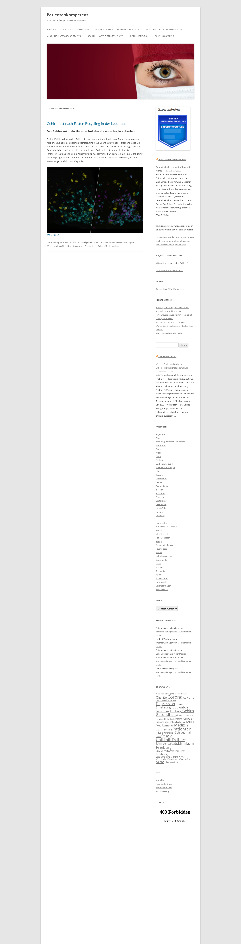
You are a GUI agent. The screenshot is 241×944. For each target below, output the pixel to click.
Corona (159, 475)
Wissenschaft (53, 246)
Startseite (52, 29)
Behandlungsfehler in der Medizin (171, 653)
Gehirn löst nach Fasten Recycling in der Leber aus (86, 123)
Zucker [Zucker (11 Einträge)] (190, 759)
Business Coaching (164, 36)
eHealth (159, 489)
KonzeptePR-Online (167, 356)
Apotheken (161, 445)
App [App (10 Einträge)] (162, 693)
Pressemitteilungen (125, 242)
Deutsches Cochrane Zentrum (172, 159)
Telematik (160, 571)
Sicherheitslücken (164, 556)
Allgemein (88, 242)
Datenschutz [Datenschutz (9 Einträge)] (161, 701)
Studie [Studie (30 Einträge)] (166, 735)
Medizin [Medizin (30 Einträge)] (181, 725)
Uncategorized (162, 582)
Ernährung (161, 493)
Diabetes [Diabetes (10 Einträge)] (179, 704)
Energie (88, 246)
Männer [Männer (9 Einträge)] (159, 730)
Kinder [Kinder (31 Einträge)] (188, 718)
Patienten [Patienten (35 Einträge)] (182, 729)
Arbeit (158, 452)
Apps (158, 449)
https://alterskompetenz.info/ (169, 270)
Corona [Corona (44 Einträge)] (174, 697)
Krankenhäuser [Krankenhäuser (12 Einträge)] (164, 721)
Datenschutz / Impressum (76, 29)
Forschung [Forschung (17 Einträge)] (162, 711)
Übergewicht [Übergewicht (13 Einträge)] (171, 762)
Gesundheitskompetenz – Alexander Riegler (117, 29)
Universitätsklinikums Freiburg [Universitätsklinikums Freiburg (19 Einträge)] (171, 752)
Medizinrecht (162, 534)
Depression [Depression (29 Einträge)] (165, 703)
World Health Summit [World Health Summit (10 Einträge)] (177, 759)
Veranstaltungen (163, 585)
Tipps (158, 574)
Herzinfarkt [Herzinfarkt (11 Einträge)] (161, 719)
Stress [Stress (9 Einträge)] (158, 737)
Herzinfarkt (161, 508)
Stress (158, 563)
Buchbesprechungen (165, 467)
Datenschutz (161, 478)
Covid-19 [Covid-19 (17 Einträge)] (188, 697)
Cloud (158, 471)
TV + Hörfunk (162, 578)
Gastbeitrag (161, 500)
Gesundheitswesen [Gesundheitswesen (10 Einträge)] (184, 715)
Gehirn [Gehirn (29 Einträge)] (188, 710)
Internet (159, 511)
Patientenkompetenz (67, 15)
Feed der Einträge (164, 784)
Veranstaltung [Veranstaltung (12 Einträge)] (163, 756)
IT (157, 519)
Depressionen (162, 486)
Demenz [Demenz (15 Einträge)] (171, 700)
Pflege (159, 541)
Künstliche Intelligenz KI (167, 526)
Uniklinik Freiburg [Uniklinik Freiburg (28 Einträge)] (171, 739)
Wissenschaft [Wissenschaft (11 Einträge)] (162, 759)
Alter (158, 438)
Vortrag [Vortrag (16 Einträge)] (175, 756)
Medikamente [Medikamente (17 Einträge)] (165, 725)
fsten (94, 246)
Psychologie (161, 548)
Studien (159, 567)
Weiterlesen (54, 234)
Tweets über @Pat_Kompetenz (170, 289)
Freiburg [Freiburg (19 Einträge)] (176, 711)
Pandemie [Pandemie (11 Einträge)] (167, 729)
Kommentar (161, 523)
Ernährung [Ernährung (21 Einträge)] (163, 707)
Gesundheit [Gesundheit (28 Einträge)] (166, 714)
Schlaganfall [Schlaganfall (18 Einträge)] (183, 732)
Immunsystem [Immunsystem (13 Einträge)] (174, 718)
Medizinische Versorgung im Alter (64, 36)
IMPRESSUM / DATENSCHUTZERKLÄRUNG (164, 29)
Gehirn (101, 246)
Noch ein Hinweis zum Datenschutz (105, 36)
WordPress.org (162, 791)
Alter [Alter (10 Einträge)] (158, 693)
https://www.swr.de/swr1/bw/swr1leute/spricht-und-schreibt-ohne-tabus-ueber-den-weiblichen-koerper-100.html (175, 241)
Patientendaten (163, 537)
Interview (160, 515)
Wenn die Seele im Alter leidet (169, 333)
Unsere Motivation (138, 36)
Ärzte (158, 456)
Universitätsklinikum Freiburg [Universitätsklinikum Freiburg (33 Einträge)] (175, 745)
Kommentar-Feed (164, 787)
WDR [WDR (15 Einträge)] (183, 756)
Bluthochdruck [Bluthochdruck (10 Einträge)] (181, 693)
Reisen (159, 552)
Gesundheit (110, 242)
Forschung (99, 242)
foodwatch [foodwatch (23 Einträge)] (179, 707)
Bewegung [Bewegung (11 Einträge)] (169, 693)
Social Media (161, 560)
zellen (115, 246)
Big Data (159, 460)
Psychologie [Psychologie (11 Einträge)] (169, 732)
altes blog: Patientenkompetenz (170, 441)
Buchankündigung (164, 463)
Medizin (108, 246)
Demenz (159, 482)
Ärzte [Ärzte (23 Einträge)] (160, 762)
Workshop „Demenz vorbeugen (170, 322)
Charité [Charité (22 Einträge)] (161, 697)
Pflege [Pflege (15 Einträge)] (159, 732)
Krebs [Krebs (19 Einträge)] (190, 722)
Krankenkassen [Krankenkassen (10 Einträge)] (178, 722)
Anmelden (160, 780)
